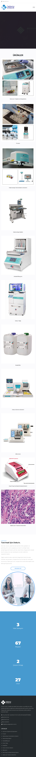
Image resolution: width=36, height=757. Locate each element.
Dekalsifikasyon (18, 276)
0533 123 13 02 (5, 1)
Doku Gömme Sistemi (18, 409)
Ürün (18, 683)
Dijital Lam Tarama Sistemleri (18, 525)
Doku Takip (18, 320)
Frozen (18, 143)
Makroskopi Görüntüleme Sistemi (18, 187)
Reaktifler (18, 365)
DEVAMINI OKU (18, 568)
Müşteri (18, 647)
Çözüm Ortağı (18, 665)
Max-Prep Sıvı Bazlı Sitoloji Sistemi (18, 486)
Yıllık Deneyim (18, 628)
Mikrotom (18, 454)
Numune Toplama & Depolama (18, 99)
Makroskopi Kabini (18, 232)
